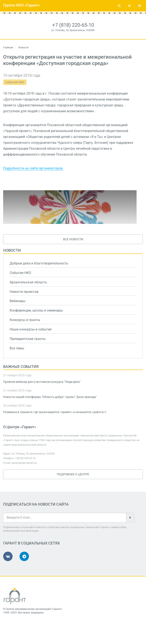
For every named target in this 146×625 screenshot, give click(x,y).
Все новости (73, 239)
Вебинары (17, 301)
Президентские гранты (28, 339)
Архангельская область (28, 282)
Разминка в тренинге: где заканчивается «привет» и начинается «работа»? (54, 412)
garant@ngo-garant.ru (24, 462)
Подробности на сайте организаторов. (33, 168)
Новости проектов (24, 292)
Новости (12, 250)
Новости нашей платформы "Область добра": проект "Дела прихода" (50, 397)
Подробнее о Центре (73, 474)
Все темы (17, 348)
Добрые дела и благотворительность (39, 263)
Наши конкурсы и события (31, 329)
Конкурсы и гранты (25, 320)
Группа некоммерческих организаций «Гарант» (34, 609)
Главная (8, 47)
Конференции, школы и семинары (36, 310)
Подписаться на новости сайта (36, 504)
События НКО (14, 82)
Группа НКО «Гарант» (21, 5)
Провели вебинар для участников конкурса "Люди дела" (42, 381)
